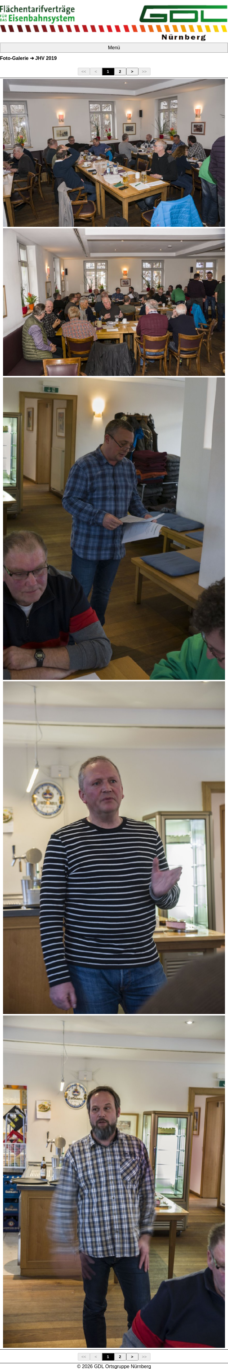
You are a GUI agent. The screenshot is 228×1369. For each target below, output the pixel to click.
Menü (114, 47)
